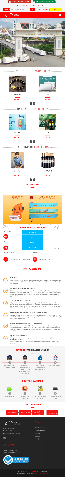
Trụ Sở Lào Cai (32, 232)
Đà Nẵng (32, 242)
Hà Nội (32, 237)
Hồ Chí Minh (32, 247)
